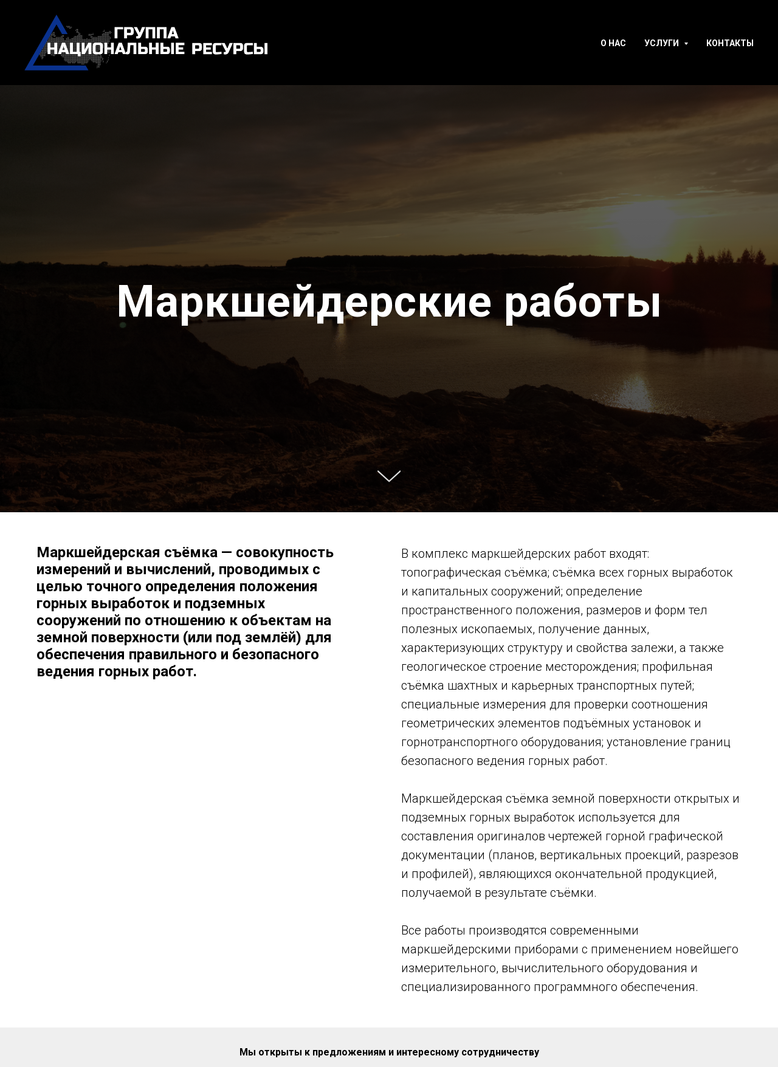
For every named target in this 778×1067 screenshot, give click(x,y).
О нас (613, 43)
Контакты (730, 43)
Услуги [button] (662, 43)
